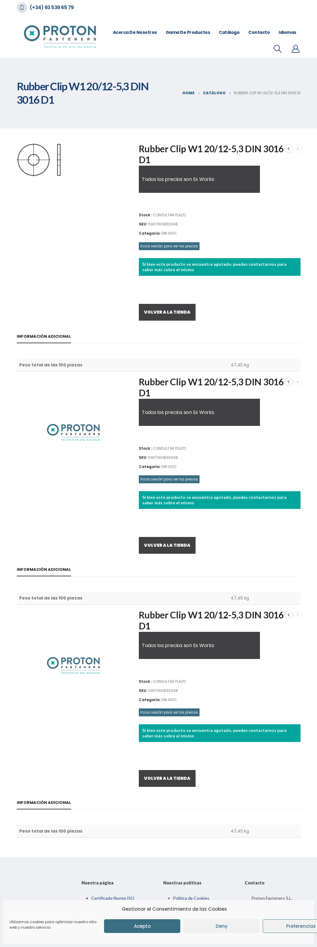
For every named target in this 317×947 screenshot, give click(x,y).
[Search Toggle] (277, 49)
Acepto (142, 926)
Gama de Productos (188, 32)
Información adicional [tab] (44, 336)
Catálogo (229, 32)
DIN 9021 (168, 233)
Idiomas (287, 32)
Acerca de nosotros (135, 32)
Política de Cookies (191, 898)
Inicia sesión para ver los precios (169, 246)
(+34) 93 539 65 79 (52, 7)
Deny (222, 926)
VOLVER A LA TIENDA (167, 312)
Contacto (259, 32)
